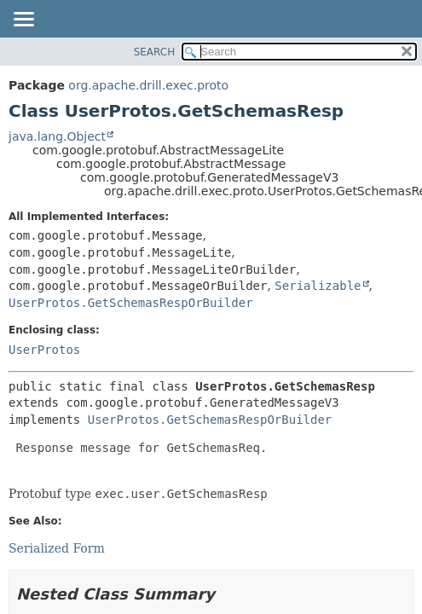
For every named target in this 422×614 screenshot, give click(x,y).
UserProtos (44, 349)
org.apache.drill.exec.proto (148, 85)
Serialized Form (57, 548)
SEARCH (155, 52)
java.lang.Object (57, 136)
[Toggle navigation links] (23, 20)
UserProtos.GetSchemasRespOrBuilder (131, 303)
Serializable (318, 286)
